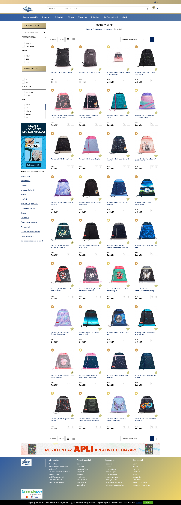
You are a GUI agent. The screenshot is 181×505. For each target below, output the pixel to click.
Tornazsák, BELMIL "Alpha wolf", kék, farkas (146, 246)
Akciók (124, 17)
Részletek (139, 503)
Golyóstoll (80, 472)
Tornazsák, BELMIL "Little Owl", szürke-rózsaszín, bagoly (62, 376)
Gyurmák (24, 213)
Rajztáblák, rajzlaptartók (30, 203)
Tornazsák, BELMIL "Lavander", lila (89, 159)
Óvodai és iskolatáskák (29, 222)
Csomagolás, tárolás (112, 477)
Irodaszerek (46, 17)
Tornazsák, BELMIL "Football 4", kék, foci (118, 333)
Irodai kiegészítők (111, 474)
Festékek (24, 199)
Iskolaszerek (25, 175)
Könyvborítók (26, 180)
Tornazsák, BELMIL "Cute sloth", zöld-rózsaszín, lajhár (118, 290)
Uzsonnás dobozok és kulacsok (32, 240)
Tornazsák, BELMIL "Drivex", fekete (61, 159)
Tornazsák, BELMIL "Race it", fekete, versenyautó (145, 420)
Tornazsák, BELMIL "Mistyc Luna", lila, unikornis (62, 203)
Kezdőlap (89, 29)
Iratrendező (81, 485)
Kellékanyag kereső (111, 17)
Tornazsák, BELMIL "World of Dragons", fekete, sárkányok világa (117, 246)
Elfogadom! (148, 503)
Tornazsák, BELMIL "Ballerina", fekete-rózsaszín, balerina (118, 73)
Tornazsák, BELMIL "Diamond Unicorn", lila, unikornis (60, 333)
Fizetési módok (54, 474)
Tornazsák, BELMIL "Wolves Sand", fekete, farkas (89, 246)
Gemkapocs (81, 477)
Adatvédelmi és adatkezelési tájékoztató (59, 467)
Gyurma (136, 469)
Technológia (59, 17)
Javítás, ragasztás (111, 480)
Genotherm (81, 474)
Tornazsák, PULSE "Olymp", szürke (89, 72)
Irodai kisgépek (110, 472)
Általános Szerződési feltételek (59, 472)
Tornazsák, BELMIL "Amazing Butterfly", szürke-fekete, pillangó (145, 290)
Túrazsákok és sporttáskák (31, 231)
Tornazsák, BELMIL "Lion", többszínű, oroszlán (118, 160)
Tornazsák (137, 477)
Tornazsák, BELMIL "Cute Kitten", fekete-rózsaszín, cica (89, 116)
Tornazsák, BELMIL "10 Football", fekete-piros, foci (61, 290)
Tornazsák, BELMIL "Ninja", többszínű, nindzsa (62, 420)
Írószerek (108, 466)
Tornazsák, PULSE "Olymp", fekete (61, 72)
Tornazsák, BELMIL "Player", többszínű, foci (143, 203)
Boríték (79, 464)
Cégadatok (53, 464)
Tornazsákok (25, 226)
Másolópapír (81, 482)
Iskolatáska (137, 480)
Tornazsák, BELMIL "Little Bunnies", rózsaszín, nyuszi (145, 160)
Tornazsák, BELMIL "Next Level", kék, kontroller (146, 376)
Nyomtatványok (82, 469)
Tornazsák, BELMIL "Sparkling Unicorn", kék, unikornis (60, 246)
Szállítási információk (56, 477)
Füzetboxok (25, 217)
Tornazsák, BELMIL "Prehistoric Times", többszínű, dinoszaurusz (89, 420)
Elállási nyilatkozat (55, 480)
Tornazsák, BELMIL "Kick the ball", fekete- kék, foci (145, 333)
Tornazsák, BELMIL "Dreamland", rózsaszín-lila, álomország (145, 116)
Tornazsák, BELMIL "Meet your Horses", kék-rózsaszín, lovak (88, 376)
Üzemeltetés (82, 17)
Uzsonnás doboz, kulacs (141, 485)
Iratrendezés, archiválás (113, 482)
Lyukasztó (80, 466)
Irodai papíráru (110, 469)
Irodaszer (108, 464)
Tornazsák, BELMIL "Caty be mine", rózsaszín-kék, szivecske (89, 290)
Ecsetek (24, 194)
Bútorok (71, 17)
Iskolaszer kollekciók (28, 189)
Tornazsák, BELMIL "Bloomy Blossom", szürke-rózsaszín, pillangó (62, 116)
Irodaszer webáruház (30, 17)
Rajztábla (136, 472)
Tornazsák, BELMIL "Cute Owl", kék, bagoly (117, 116)
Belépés (154, 2)
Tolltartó (136, 474)
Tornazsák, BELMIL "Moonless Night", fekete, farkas (90, 203)
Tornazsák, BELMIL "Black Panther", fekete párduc (145, 73)
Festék (135, 466)
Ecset (135, 464)
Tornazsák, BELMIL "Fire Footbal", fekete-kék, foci (89, 333)
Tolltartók (24, 185)
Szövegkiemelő (82, 480)
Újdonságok (95, 17)
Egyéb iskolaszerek (28, 236)
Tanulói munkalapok (28, 208)
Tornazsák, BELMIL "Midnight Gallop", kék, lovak (118, 376)
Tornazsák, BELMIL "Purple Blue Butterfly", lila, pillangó (116, 420)
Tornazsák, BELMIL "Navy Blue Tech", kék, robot (118, 203)
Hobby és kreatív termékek (114, 485)
